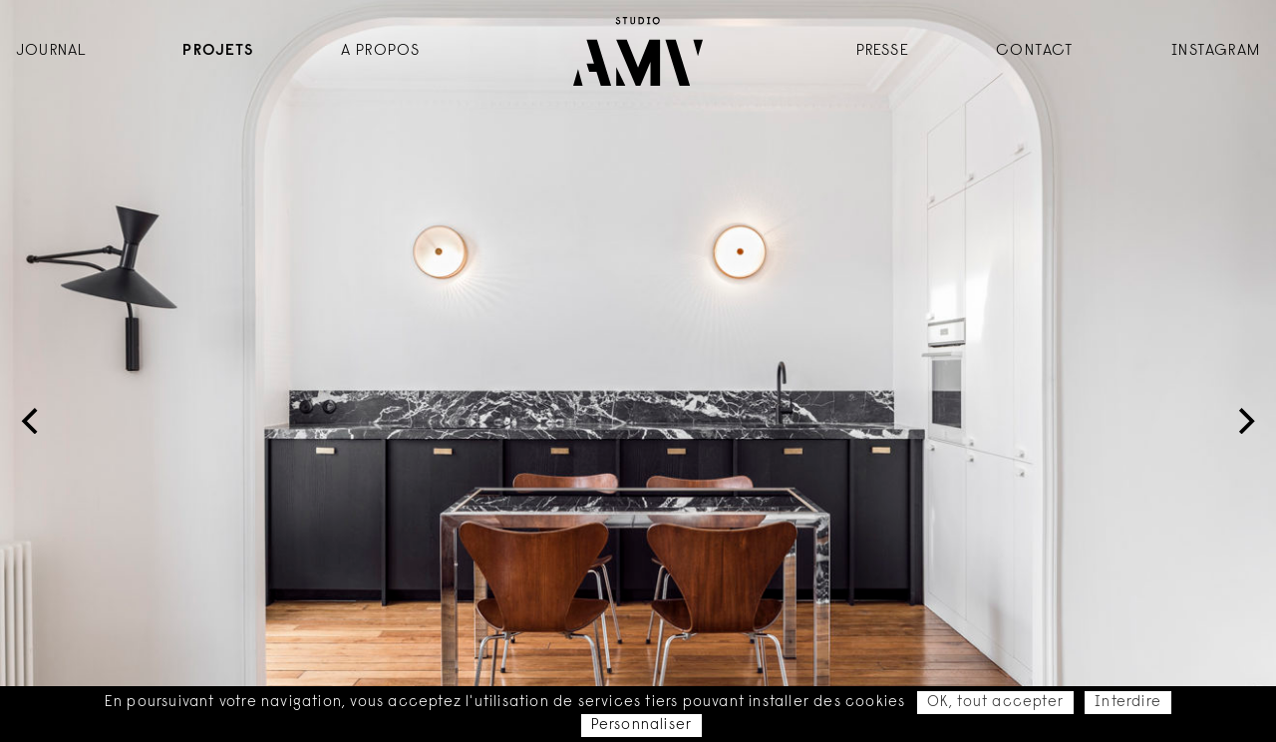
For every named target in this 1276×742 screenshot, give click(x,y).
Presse (882, 51)
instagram (1215, 51)
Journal (51, 51)
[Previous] (32, 421)
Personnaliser (642, 725)
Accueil (638, 51)
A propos (381, 51)
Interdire (1128, 702)
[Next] (1244, 421)
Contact (1035, 51)
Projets (217, 51)
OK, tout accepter (995, 702)
